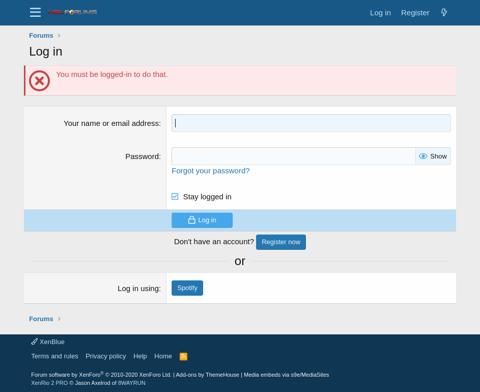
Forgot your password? (210, 170)
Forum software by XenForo (101, 375)
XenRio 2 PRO (49, 383)
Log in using (138, 288)
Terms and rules (54, 356)
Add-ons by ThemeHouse (207, 375)
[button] (35, 12)
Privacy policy (106, 356)
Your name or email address (111, 123)
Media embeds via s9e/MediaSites (286, 375)
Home (163, 356)
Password (142, 156)
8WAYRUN (132, 383)
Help (140, 356)
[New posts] (444, 12)
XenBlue (48, 342)
